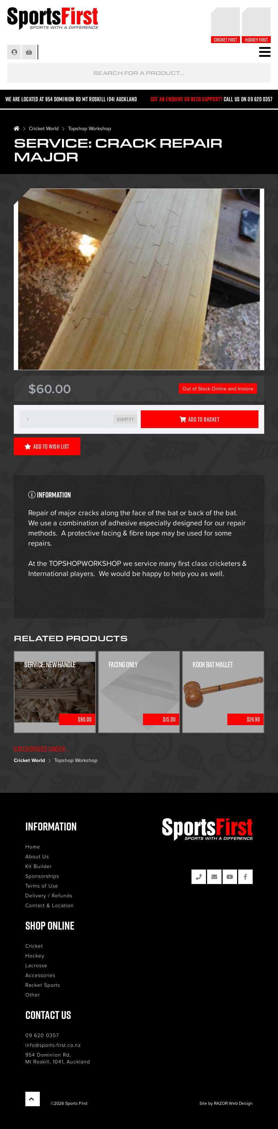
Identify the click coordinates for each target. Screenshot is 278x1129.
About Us (37, 856)
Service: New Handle (50, 664)
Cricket (34, 945)
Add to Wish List (47, 447)
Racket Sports (42, 984)
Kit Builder (38, 866)
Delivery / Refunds (48, 895)
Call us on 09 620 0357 (248, 99)
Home (32, 846)
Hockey (35, 955)
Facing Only (123, 664)
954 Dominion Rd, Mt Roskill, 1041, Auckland (57, 1058)
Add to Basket (199, 419)
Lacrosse (36, 965)
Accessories (40, 975)
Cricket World (44, 128)
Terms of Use (41, 885)
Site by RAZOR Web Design (226, 1103)
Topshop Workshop (89, 128)
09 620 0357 (42, 1035)
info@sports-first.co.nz (53, 1044)
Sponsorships (42, 875)
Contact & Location (49, 905)
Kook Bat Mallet (213, 664)
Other (32, 994)
